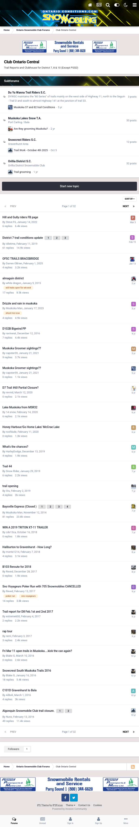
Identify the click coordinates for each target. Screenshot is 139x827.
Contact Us (84, 805)
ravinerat (11, 333)
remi (8, 636)
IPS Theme (43, 805)
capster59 (12, 353)
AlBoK (9, 695)
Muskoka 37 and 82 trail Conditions (34, 107)
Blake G (10, 655)
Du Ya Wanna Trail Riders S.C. (27, 92)
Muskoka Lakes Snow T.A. (24, 118)
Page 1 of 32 (69, 206)
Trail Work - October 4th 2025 (31, 150)
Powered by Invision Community (69, 809)
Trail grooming (22, 171)
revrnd (9, 392)
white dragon (13, 283)
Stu (8, 490)
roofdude (11, 431)
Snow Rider (12, 471)
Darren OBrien (14, 263)
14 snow (11, 412)
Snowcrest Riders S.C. (22, 139)
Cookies (97, 805)
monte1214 (12, 551)
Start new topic (69, 186)
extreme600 (13, 616)
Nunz (9, 716)
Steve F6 (11, 222)
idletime (10, 243)
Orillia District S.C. (20, 161)
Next (126, 206)
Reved (9, 571)
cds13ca (11, 532)
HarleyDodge (13, 451)
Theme (70, 805)
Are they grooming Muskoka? (31, 128)
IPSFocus (57, 805)
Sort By (130, 199)
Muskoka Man (14, 308)
